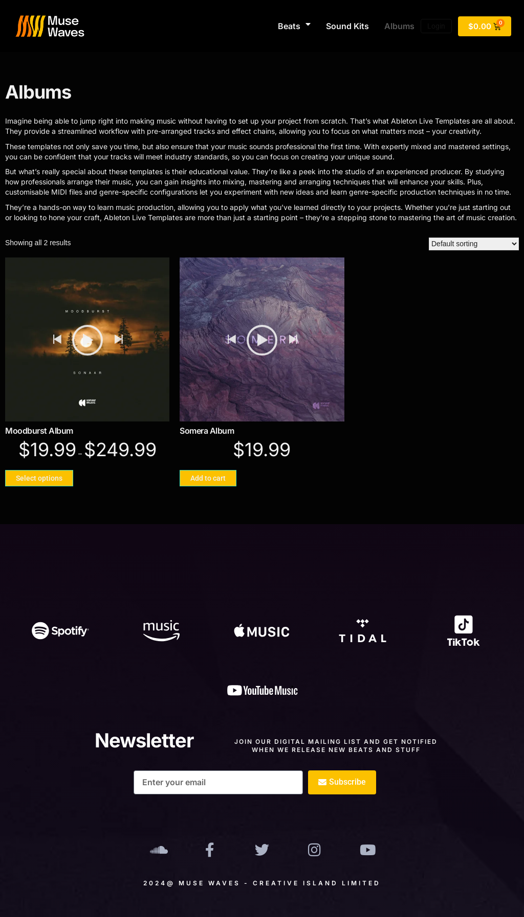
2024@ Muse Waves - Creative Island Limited (262, 883)
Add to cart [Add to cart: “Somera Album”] (208, 478)
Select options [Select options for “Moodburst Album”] (39, 478)
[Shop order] (474, 244)
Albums (399, 26)
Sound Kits (347, 26)
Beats (294, 26)
